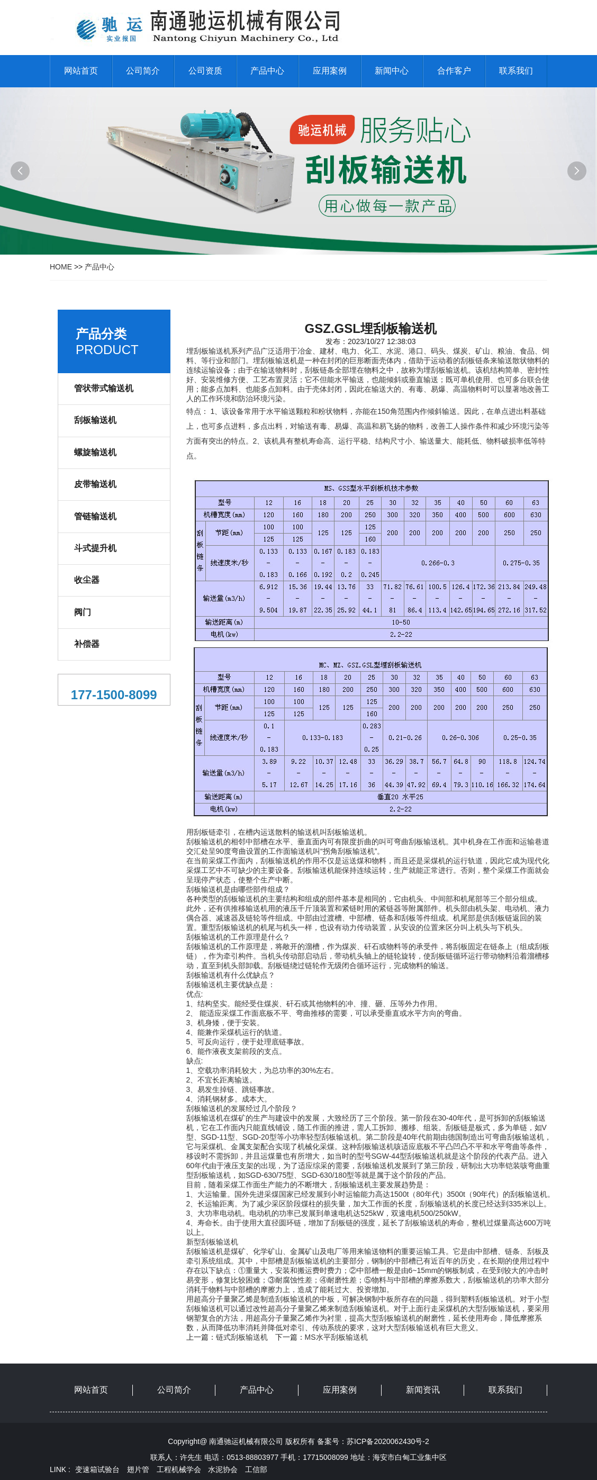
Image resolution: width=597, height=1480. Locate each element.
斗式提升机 (95, 548)
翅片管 (138, 1469)
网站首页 (81, 70)
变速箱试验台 (97, 1469)
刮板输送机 (95, 420)
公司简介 (143, 70)
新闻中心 (392, 70)
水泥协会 (223, 1469)
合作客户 (454, 70)
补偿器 (87, 643)
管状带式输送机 (103, 388)
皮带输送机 (95, 484)
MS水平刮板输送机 (336, 1337)
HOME (61, 267)
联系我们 (516, 70)
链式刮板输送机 (242, 1337)
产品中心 (267, 70)
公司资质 (205, 70)
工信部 (256, 1469)
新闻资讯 (423, 1389)
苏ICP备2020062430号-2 (388, 1441)
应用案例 (330, 70)
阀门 (82, 612)
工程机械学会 (179, 1469)
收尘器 (87, 579)
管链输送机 (95, 516)
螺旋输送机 (95, 452)
